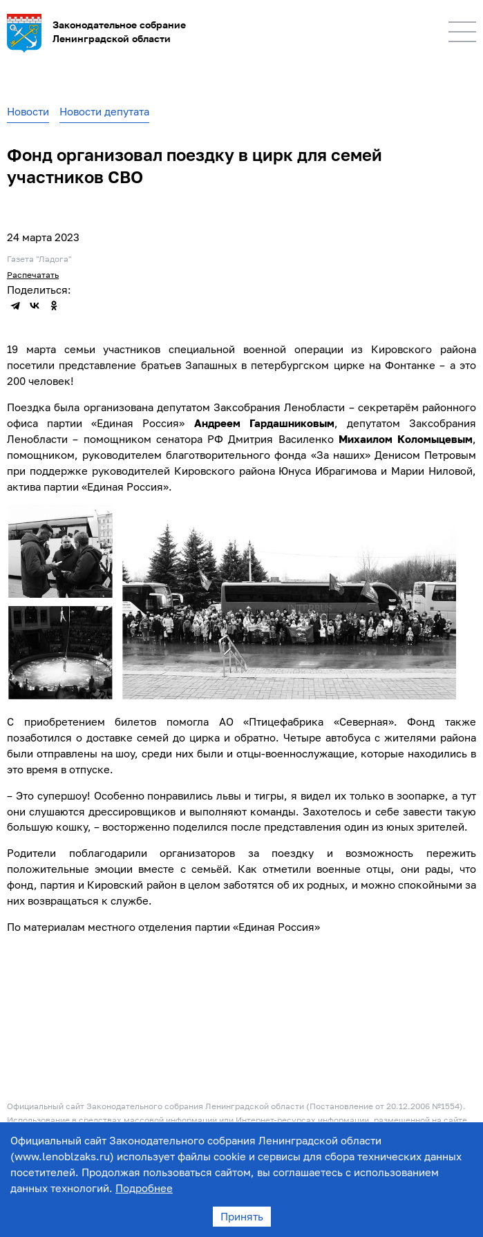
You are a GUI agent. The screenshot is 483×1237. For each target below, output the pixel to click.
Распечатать (33, 275)
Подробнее (144, 1188)
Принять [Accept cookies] (241, 1216)
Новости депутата (104, 111)
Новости (28, 111)
